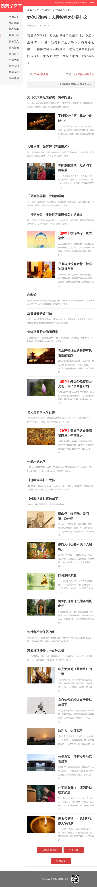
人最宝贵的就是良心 (83, 74)
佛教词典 (14, 53)
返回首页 (61, 861)
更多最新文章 (50, 850)
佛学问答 (14, 72)
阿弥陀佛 (14, 78)
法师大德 (14, 35)
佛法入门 (14, 66)
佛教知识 (14, 47)
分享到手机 (65, 84)
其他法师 (46, 10)
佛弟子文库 (33, 10)
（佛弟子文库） (63, 879)
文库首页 (14, 17)
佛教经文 (14, 41)
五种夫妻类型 (41, 74)
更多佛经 (73, 850)
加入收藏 (58, 3)
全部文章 (14, 60)
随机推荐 (14, 23)
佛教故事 (14, 29)
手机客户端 (85, 84)
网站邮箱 (75, 84)
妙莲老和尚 (59, 10)
